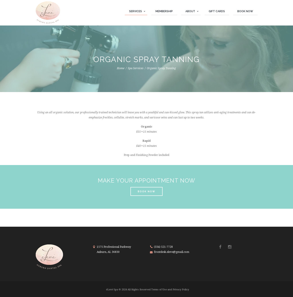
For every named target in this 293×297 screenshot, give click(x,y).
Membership (164, 11)
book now (146, 191)
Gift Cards (217, 11)
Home (120, 68)
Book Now (245, 11)
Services (135, 11)
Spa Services (136, 68)
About (190, 11)
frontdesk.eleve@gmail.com (171, 252)
